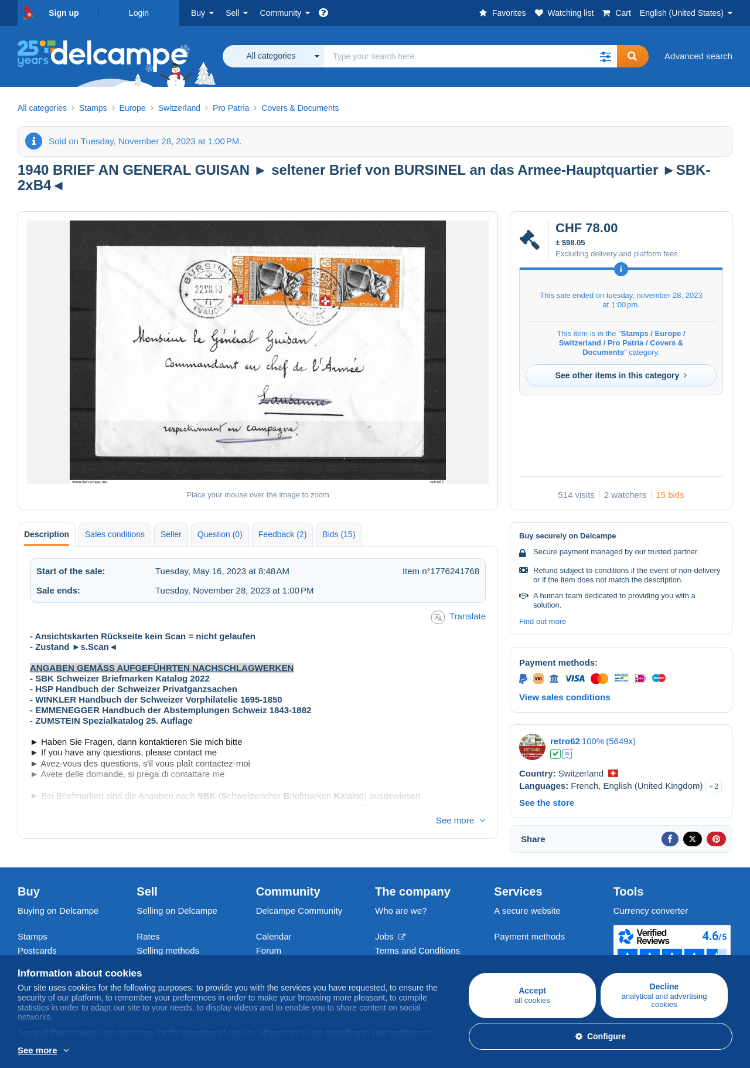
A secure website (527, 911)
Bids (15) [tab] (338, 534)
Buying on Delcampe (58, 911)
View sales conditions (565, 697)
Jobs (390, 936)
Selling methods (168, 950)
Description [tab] (46, 534)
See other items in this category (621, 375)
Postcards (37, 950)
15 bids (670, 495)
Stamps (32, 936)
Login (139, 13)
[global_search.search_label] (470, 56)
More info (36, 1051)
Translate (458, 617)
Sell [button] (232, 13)
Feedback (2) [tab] (282, 534)
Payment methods (529, 936)
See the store (546, 803)
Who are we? (401, 911)
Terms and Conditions (417, 950)
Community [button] (280, 13)
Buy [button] (198, 13)
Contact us (515, 957)
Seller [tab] (171, 534)
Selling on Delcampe (177, 911)
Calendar (274, 936)
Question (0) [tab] (220, 534)
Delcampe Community (299, 911)
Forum (268, 950)
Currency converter (650, 911)
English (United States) (682, 13)
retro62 (565, 741)
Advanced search (698, 56)
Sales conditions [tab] (115, 534)
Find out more (542, 621)
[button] (605, 56)
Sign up (64, 13)
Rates (148, 936)
